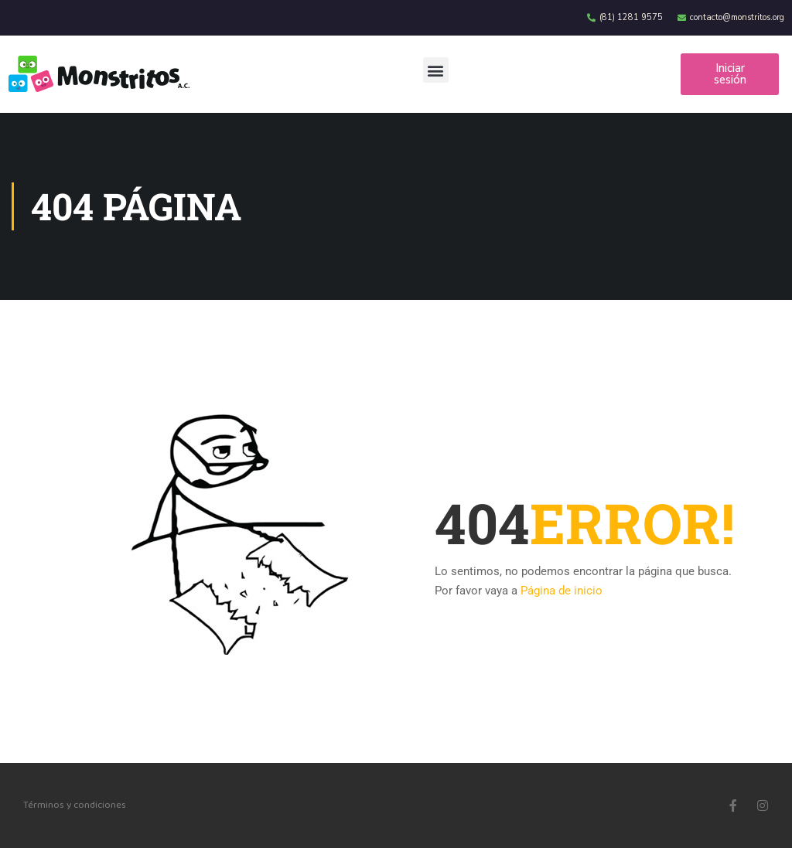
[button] (436, 70)
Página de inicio (562, 591)
